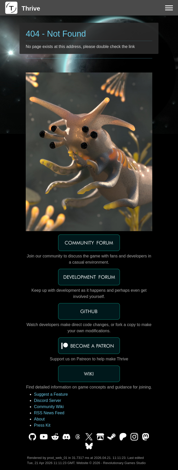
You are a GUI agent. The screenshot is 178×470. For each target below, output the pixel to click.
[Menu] (169, 8)
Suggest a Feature (51, 394)
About (39, 419)
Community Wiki (49, 406)
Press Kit (42, 425)
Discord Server (47, 400)
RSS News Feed (49, 413)
